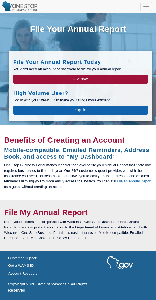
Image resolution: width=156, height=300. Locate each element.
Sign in (80, 110)
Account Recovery (22, 273)
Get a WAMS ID (21, 266)
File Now (80, 79)
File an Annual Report (134, 181)
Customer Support (22, 258)
